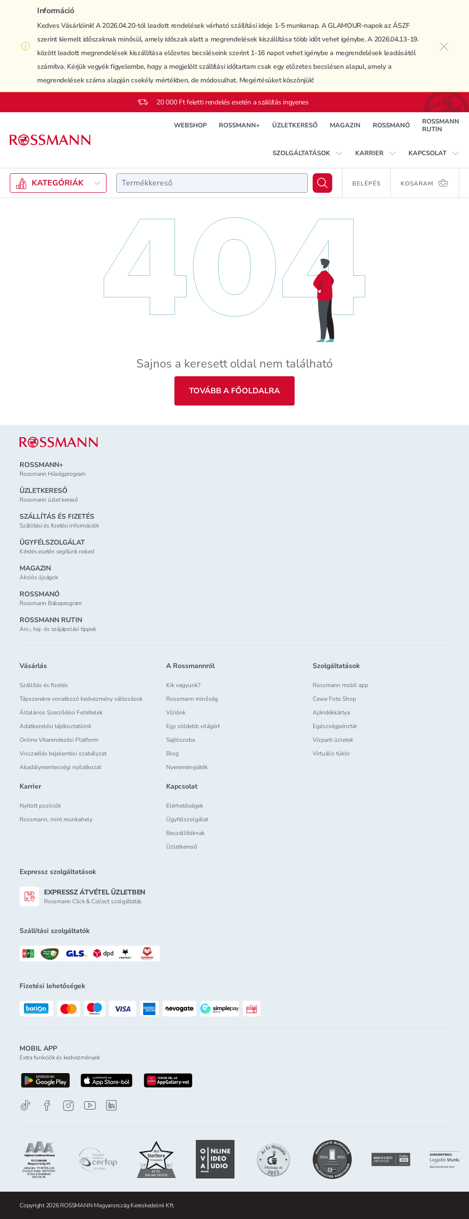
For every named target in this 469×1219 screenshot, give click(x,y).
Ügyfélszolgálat (187, 819)
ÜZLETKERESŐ (295, 125)
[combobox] (212, 183)
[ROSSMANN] (59, 442)
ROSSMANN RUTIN (440, 125)
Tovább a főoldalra (234, 391)
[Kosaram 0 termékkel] (425, 183)
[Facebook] (47, 1105)
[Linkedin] (111, 1105)
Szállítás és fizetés (44, 685)
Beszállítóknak (185, 833)
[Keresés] (322, 183)
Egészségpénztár (335, 726)
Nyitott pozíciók (40, 806)
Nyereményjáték (187, 767)
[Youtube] (90, 1105)
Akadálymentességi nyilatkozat (60, 767)
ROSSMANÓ (391, 125)
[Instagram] (68, 1105)
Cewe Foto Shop (334, 699)
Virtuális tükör (331, 753)
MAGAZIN (345, 125)
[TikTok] (25, 1105)
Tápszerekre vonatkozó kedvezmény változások (81, 699)
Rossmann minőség (192, 699)
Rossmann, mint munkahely (56, 819)
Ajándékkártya (331, 712)
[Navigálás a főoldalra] (50, 140)
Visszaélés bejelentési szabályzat (63, 753)
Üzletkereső (181, 847)
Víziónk (176, 712)
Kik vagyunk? (183, 685)
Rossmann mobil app (340, 685)
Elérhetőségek (184, 806)
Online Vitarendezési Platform (59, 740)
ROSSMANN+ (239, 125)
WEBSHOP (190, 125)
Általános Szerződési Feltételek (61, 712)
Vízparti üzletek (333, 740)
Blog (172, 753)
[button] (308, 153)
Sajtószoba (180, 740)
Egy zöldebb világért (193, 726)
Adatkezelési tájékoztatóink (55, 726)
